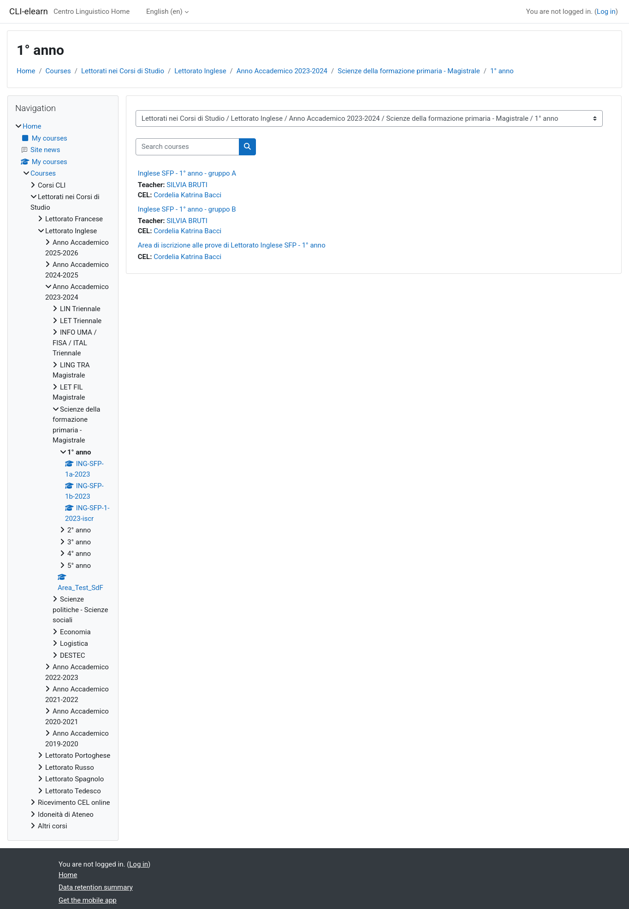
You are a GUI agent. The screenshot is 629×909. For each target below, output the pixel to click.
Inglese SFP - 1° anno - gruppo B (187, 209)
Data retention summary (96, 887)
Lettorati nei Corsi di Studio (122, 71)
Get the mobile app (88, 900)
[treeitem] (63, 476)
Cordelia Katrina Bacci (187, 195)
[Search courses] (187, 146)
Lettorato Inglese (200, 71)
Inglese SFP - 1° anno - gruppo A (187, 173)
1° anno (502, 71)
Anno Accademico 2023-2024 (282, 71)
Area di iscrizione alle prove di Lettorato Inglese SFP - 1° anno (232, 245)
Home (26, 71)
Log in (606, 11)
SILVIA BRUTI (186, 185)
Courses (58, 71)
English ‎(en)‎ (164, 11)
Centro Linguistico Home (91, 11)
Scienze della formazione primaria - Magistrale (409, 71)
